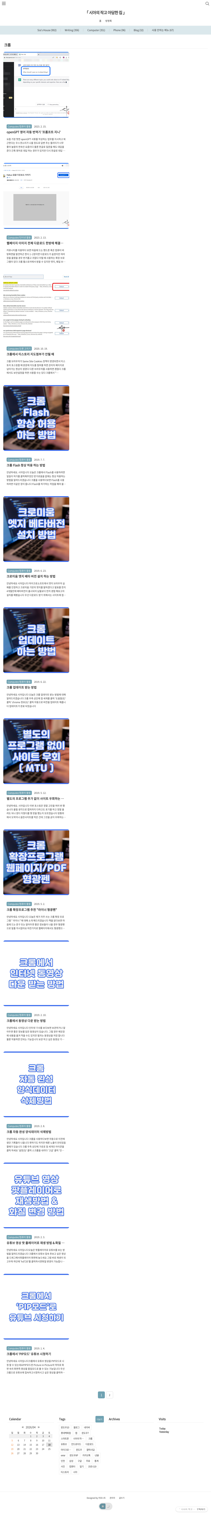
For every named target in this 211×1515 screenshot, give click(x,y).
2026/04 (31, 1427)
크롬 (90, 1438)
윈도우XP (74, 1455)
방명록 (108, 20)
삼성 (71, 1460)
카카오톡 (86, 1455)
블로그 (76, 1427)
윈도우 (79, 1449)
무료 (88, 1460)
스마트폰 (65, 1438)
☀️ (103, 1506)
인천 (63, 1460)
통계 (96, 1460)
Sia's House (47, 30)
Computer (96, 30)
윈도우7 (85, 1432)
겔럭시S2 (90, 1449)
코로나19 (92, 1466)
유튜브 (64, 1444)
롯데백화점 (66, 1432)
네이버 (87, 1427)
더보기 (99, 1419)
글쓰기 (121, 1497)
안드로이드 (76, 1444)
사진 (63, 1466)
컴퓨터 (72, 1466)
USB (97, 1455)
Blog (138, 30)
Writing (71, 30)
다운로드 (89, 1444)
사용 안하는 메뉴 (162, 30)
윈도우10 (65, 1427)
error (63, 1455)
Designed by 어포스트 (96, 1497)
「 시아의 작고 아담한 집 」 (106, 12)
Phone (119, 30)
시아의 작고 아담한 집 (79, 1438)
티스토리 (65, 1472)
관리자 (112, 1497)
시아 (75, 1472)
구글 (80, 1460)
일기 (82, 1466)
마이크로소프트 (67, 1449)
